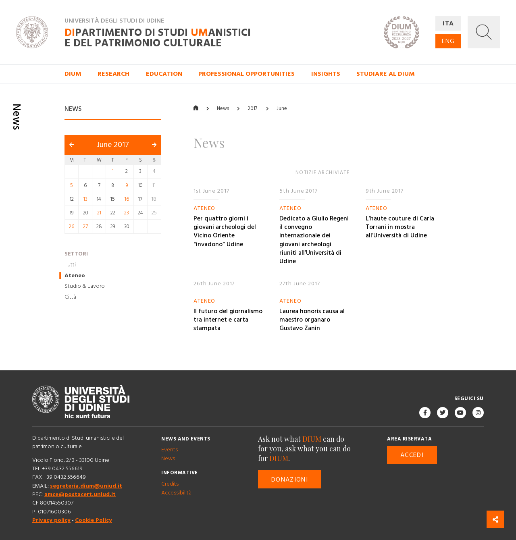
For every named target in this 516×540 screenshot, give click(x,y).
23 (126, 212)
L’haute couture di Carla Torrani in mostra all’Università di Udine (400, 227)
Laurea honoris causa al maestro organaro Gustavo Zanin (312, 320)
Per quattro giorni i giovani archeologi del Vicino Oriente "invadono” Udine (225, 231)
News (223, 108)
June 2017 (113, 145)
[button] (484, 32)
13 (85, 199)
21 (99, 212)
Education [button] (164, 73)
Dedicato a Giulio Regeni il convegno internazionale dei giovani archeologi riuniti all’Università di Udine (314, 240)
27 (85, 227)
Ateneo (74, 276)
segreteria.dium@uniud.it (86, 486)
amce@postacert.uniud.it (80, 494)
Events (169, 450)
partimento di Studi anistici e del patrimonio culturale (157, 38)
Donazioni (289, 479)
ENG (448, 41)
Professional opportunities (246, 73)
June (282, 108)
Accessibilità (176, 493)
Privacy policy (51, 520)
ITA (448, 23)
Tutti (70, 265)
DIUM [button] (72, 73)
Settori (76, 254)
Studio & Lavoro (84, 286)
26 (71, 227)
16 (127, 199)
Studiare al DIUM (385, 73)
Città (70, 297)
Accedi (412, 455)
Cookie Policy (93, 520)
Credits (170, 484)
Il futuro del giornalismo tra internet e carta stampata (228, 320)
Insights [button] (325, 73)
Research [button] (113, 73)
